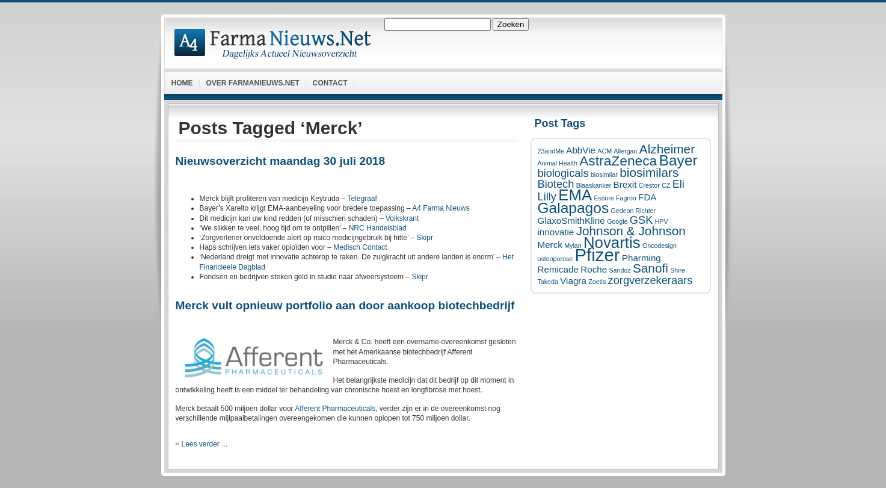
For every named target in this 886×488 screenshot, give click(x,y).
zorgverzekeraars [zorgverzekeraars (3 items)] (650, 280)
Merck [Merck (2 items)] (550, 244)
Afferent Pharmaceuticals (335, 408)
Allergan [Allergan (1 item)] (625, 151)
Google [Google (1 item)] (617, 221)
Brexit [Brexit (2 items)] (625, 184)
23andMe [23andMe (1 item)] (551, 151)
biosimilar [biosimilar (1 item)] (604, 174)
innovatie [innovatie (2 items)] (556, 232)
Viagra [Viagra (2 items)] (573, 281)
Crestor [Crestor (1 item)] (649, 185)
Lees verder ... (205, 444)
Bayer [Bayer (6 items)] (678, 160)
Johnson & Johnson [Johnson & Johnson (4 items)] (631, 231)
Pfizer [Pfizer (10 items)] (597, 255)
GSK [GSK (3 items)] (641, 220)
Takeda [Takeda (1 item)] (548, 281)
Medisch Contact (360, 247)
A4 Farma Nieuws (440, 208)
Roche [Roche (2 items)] (593, 269)
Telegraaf (362, 198)
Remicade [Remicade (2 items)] (558, 269)
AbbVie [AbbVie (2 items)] (580, 150)
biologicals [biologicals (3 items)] (563, 173)
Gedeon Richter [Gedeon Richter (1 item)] (633, 210)
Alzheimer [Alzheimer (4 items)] (667, 149)
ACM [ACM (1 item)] (604, 151)
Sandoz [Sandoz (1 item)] (619, 270)
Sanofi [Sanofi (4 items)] (650, 268)
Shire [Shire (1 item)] (677, 270)
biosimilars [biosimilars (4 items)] (649, 172)
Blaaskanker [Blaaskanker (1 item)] (594, 185)
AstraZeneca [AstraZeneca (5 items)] (618, 160)
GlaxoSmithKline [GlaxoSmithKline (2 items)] (571, 220)
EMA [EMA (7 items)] (575, 195)
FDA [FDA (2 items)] (647, 197)
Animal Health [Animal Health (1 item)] (557, 163)
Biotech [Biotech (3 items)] (556, 184)
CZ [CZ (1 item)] (666, 185)
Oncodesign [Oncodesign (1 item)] (659, 245)
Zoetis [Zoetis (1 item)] (597, 281)
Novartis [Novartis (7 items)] (612, 242)
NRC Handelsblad (378, 228)
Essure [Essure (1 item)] (604, 198)
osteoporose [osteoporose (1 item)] (555, 258)
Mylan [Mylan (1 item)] (572, 245)
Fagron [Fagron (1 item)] (626, 198)
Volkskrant (402, 218)
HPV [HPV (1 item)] (661, 221)
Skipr (425, 237)
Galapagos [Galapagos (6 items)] (573, 208)
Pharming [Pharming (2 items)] (641, 258)
